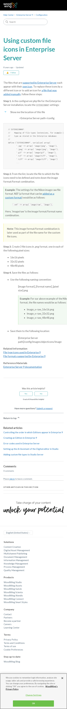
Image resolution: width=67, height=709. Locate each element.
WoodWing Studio (13, 582)
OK (33, 703)
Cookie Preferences (13, 649)
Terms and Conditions (14, 643)
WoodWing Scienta (13, 592)
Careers (7, 624)
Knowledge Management (16, 563)
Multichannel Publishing (15, 553)
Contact (8, 614)
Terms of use (10, 646)
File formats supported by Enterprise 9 (24, 356)
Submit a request (44, 408)
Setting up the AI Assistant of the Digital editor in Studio (30, 449)
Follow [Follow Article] (13, 73)
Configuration (41, 15)
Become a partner (12, 621)
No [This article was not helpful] (41, 394)
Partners (8, 617)
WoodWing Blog (12, 661)
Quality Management (14, 570)
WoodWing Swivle (13, 589)
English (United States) (18, 532)
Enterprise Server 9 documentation (22, 366)
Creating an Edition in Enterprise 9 (20, 437)
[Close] (62, 678)
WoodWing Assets (13, 585)
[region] (33, 691)
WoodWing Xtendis (13, 595)
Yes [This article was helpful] (26, 394)
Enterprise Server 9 (24, 15)
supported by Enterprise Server (39, 82)
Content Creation (12, 547)
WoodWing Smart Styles (16, 602)
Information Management (16, 560)
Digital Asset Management (17, 550)
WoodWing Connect (14, 599)
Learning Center (12, 627)
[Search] (25, 22)
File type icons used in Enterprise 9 (22, 352)
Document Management (15, 557)
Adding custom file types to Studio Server (23, 454)
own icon (27, 86)
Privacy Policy (11, 639)
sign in (12, 479)
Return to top (11, 417)
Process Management (14, 566)
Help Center (8, 15)
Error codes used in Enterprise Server (21, 443)
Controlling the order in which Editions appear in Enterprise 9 (33, 432)
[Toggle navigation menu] (58, 5)
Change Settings (33, 695)
